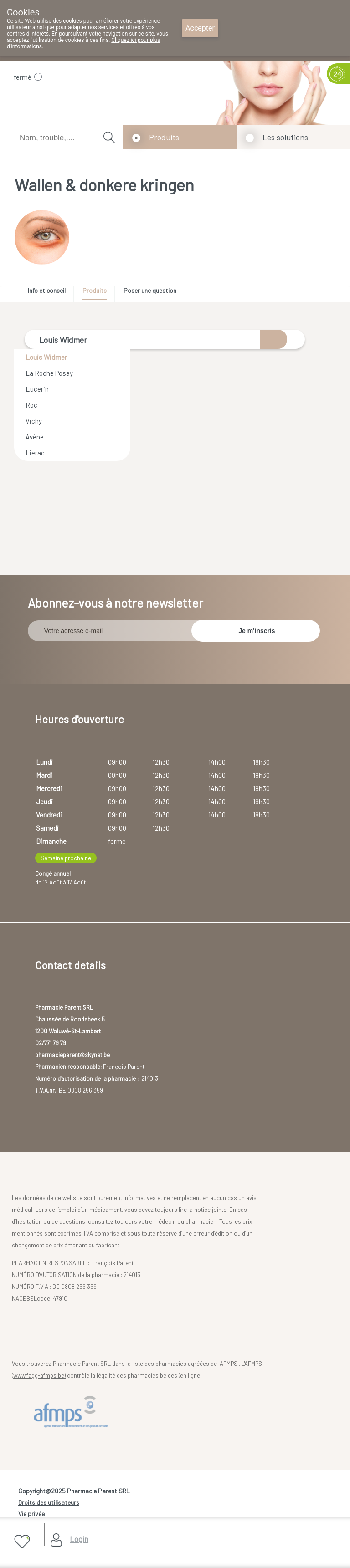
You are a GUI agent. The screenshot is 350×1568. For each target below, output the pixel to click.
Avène (35, 437)
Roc (31, 405)
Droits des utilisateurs (48, 1498)
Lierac (35, 453)
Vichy (34, 421)
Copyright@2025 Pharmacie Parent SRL (74, 1487)
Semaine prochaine (66, 854)
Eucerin (37, 389)
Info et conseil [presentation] (47, 290)
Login (79, 1538)
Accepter (200, 28)
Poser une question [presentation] (150, 290)
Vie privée (31, 1510)
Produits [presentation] (94, 290)
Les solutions (285, 137)
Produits (164, 137)
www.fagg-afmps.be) (39, 1371)
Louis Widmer (46, 357)
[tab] (50, 292)
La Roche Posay (49, 373)
